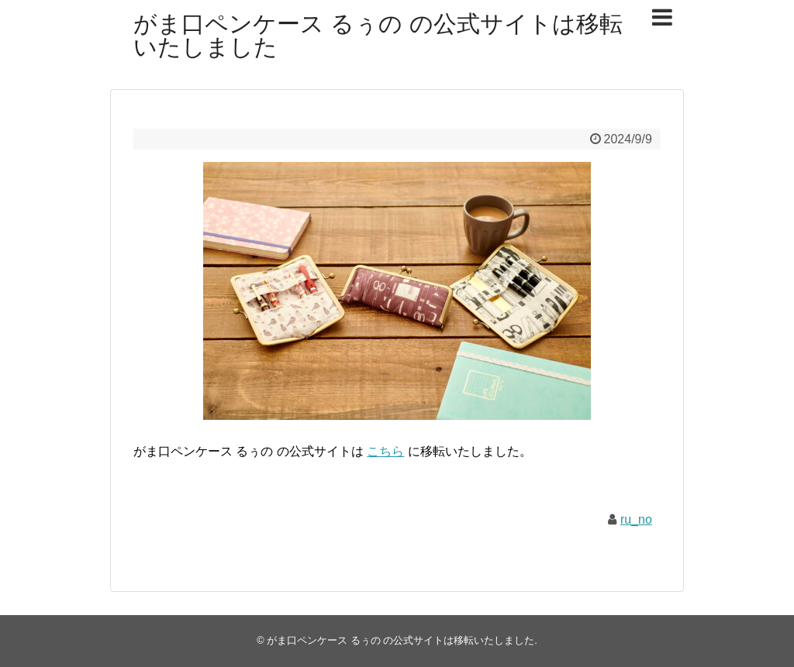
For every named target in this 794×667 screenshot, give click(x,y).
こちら (385, 451)
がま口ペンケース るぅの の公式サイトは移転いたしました (378, 35)
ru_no (636, 519)
